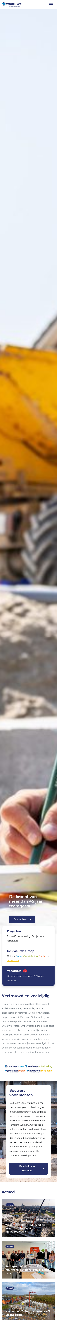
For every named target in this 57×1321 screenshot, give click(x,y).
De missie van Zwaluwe (27, 1168)
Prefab (42, 956)
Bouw (19, 956)
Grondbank (13, 960)
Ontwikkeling (30, 956)
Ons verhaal (20, 919)
